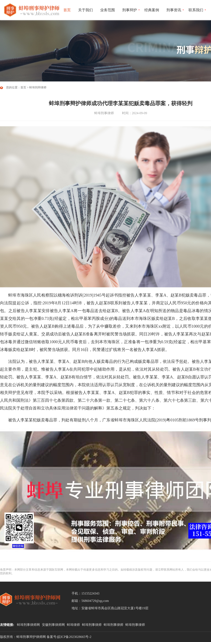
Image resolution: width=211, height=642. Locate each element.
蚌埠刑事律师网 (28, 624)
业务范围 (107, 10)
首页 (67, 10)
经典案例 (151, 10)
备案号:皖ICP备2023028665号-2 (69, 637)
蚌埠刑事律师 (92, 624)
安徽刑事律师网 (53, 624)
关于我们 (85, 10)
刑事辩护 (129, 10)
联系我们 (196, 10)
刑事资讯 (173, 10)
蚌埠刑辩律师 (37, 87)
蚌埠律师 (73, 624)
